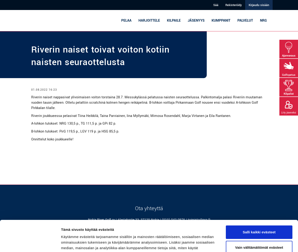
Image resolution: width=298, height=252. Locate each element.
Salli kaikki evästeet (259, 203)
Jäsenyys (196, 20)
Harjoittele (149, 20)
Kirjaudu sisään (259, 5)
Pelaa (126, 20)
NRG (263, 20)
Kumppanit (221, 20)
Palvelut (245, 20)
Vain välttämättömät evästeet (259, 218)
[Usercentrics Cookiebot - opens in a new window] (30, 242)
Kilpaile (174, 20)
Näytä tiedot (71, 243)
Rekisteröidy (233, 5)
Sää (215, 5)
